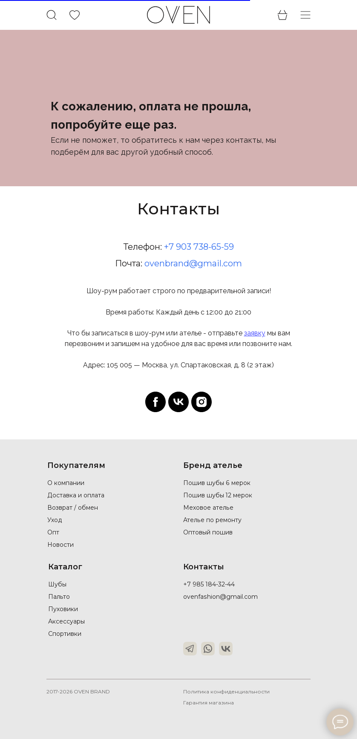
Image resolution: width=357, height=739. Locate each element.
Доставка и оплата (75, 495)
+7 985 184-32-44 (209, 584)
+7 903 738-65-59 (199, 247)
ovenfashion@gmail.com (220, 596)
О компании (65, 483)
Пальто (58, 596)
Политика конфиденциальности (226, 691)
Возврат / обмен (72, 507)
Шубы (57, 584)
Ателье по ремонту (212, 520)
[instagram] (201, 402)
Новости (60, 544)
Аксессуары (66, 621)
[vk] (178, 402)
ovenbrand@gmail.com (193, 263)
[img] (74, 15)
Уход (55, 520)
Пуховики (63, 609)
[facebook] (155, 402)
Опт (53, 532)
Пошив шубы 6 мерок (216, 483)
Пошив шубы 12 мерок (218, 495)
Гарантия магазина (209, 702)
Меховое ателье (208, 507)
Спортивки (64, 634)
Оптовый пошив (208, 532)
